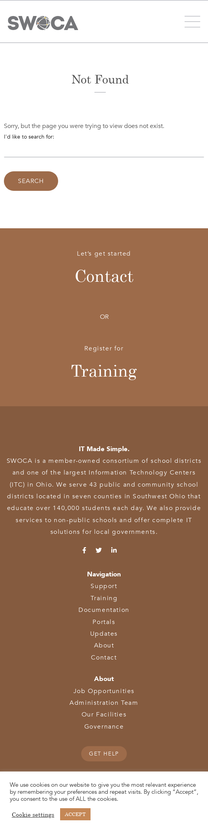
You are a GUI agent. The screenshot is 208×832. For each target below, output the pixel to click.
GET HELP (104, 753)
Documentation (104, 610)
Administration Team (103, 703)
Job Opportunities (104, 691)
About (104, 645)
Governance (104, 726)
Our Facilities (104, 714)
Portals (103, 622)
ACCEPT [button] (75, 814)
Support (104, 586)
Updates (104, 633)
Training (104, 370)
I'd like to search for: (29, 136)
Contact (104, 275)
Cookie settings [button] (33, 814)
